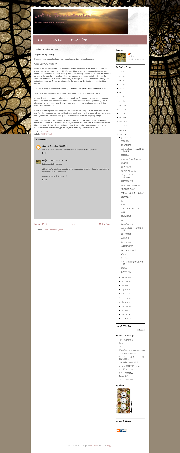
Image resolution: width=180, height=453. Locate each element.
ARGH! (123, 205)
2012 (121, 109)
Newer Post (40, 224)
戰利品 (124, 268)
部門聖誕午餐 (127, 181)
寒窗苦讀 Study (46, 134)
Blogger (109, 446)
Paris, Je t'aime (126, 242)
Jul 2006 (125, 294)
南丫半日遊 (126, 167)
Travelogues (56, 39)
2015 (121, 97)
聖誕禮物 (125, 141)
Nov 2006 (125, 277)
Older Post (105, 224)
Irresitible (124, 258)
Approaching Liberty (127, 224)
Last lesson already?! (128, 250)
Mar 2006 (125, 310)
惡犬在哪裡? (126, 145)
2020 (121, 76)
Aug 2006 (125, 290)
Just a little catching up (130, 209)
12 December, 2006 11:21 (58, 161)
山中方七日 (126, 272)
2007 (121, 130)
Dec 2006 (125, 138)
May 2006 (125, 302)
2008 (121, 126)
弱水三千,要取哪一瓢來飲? (132, 193)
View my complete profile (136, 59)
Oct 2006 (125, 281)
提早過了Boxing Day (128, 171)
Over (122, 220)
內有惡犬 (125, 238)
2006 (121, 134)
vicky (44, 146)
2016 (121, 93)
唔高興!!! (125, 155)
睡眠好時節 (126, 216)
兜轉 (123, 213)
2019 (121, 80)
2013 (121, 105)
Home (40, 39)
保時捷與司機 (127, 246)
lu (43, 161)
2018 (121, 84)
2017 (121, 89)
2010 (121, 118)
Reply (44, 153)
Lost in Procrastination (62, 16)
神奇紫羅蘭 (126, 235)
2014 (121, 101)
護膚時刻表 (126, 197)
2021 (121, 72)
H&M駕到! (124, 163)
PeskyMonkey (94, 446)
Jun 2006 (125, 298)
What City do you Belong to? (131, 159)
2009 (121, 122)
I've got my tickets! (128, 254)
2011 (121, 113)
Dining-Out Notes (79, 39)
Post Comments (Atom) (54, 230)
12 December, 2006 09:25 (57, 146)
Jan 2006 (125, 319)
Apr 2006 (125, 306)
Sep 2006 (125, 286)
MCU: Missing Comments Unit (130, 185)
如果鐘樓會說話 (128, 189)
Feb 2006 (125, 315)
